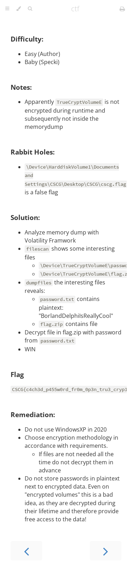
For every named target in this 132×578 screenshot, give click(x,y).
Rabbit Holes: (33, 151)
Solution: (25, 217)
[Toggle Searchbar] (30, 9)
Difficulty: (27, 38)
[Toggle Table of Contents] (7, 9)
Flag (17, 374)
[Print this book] (122, 9)
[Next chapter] (105, 550)
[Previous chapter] (26, 550)
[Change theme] (18, 9)
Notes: (21, 87)
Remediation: (33, 414)
